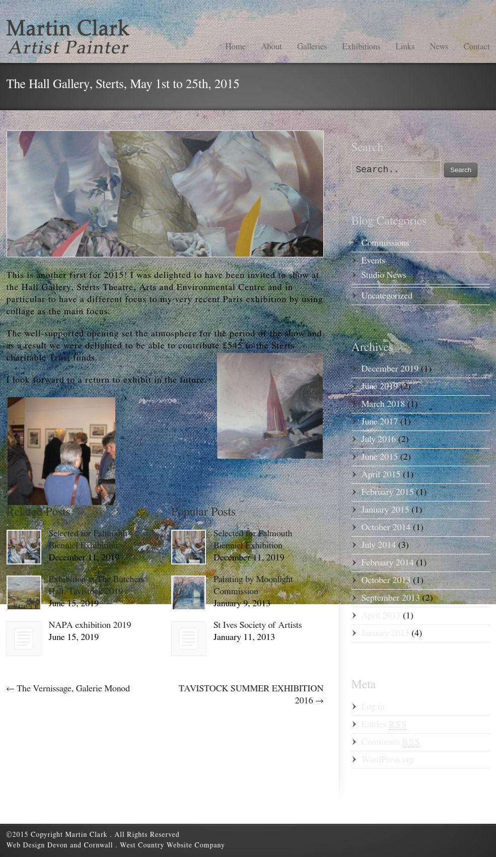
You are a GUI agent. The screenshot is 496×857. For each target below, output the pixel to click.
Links (404, 46)
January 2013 (385, 633)
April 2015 (381, 474)
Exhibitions (361, 46)
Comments (391, 742)
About (271, 46)
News (439, 46)
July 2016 (379, 439)
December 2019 (390, 369)
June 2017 (380, 421)
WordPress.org (388, 759)
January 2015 (385, 510)
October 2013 (386, 580)
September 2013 (391, 598)
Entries (384, 724)
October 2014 (386, 527)
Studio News (384, 275)
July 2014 (379, 545)
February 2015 (388, 492)
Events (373, 260)
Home (235, 46)
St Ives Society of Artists (258, 625)
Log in (373, 706)
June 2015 (380, 457)
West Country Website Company (172, 845)
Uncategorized (387, 296)
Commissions (385, 243)
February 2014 (388, 562)
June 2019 (380, 386)
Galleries (312, 46)
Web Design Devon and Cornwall (61, 845)
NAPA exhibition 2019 (90, 625)
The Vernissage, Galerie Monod (68, 688)
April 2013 (381, 615)
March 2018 (383, 404)
